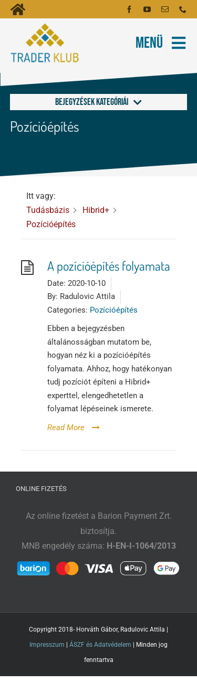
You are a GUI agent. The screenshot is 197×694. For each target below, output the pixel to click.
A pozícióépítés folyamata (108, 266)
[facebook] (129, 9)
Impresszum (47, 644)
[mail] (165, 9)
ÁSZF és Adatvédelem (100, 644)
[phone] (182, 9)
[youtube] (147, 9)
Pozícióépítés (114, 310)
